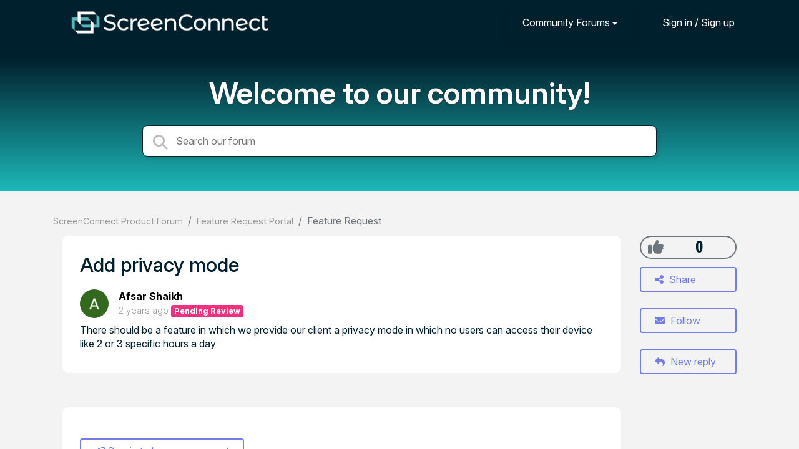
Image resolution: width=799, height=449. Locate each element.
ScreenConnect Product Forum (118, 221)
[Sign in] (689, 22)
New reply (685, 361)
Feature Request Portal (245, 221)
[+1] (656, 247)
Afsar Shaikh (151, 296)
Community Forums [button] (566, 22)
